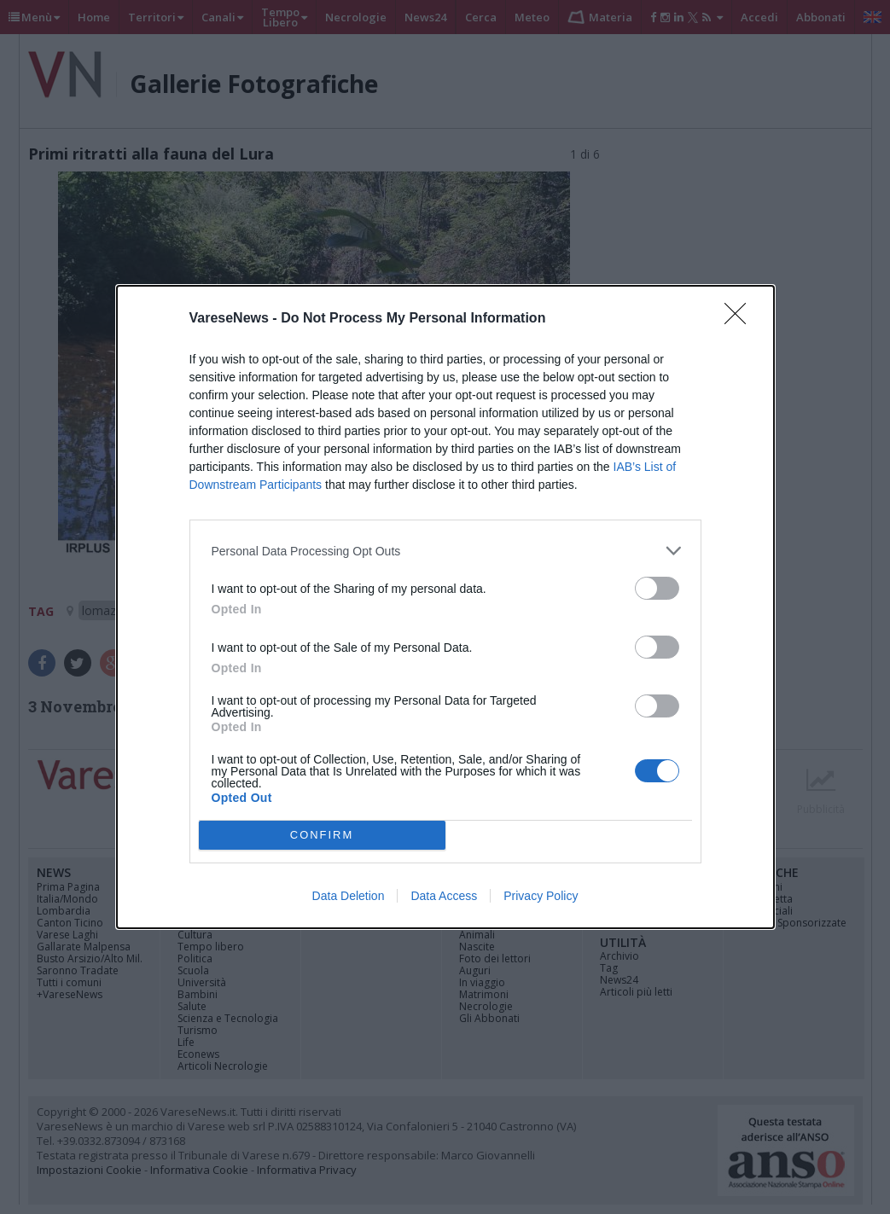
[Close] (740, 319)
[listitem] (445, 551)
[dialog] (445, 607)
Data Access (443, 896)
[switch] (657, 588)
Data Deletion (348, 896)
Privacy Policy (540, 896)
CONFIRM (322, 835)
